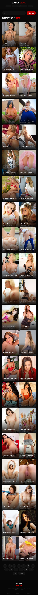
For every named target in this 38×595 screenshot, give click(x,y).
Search (31, 13)
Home (8, 6)
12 (31, 569)
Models (24, 6)
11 (26, 569)
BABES (19, 3)
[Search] (14, 13)
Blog (30, 6)
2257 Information (19, 589)
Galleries (15, 6)
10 (21, 569)
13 (15, 573)
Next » (22, 573)
